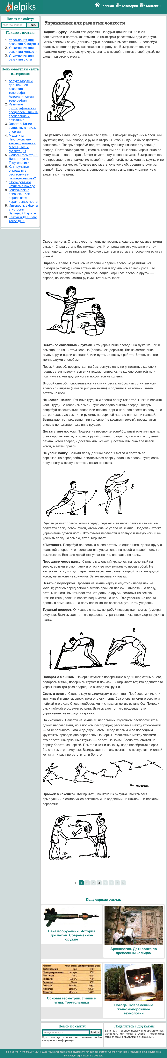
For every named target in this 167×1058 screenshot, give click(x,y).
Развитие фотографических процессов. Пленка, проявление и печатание (24, 112)
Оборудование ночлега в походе (22, 184)
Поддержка (154, 1051)
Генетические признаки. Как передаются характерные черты (23, 196)
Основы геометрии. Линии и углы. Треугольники (23, 159)
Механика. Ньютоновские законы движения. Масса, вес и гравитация (22, 143)
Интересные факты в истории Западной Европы (23, 209)
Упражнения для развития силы (21, 57)
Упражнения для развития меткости (23, 50)
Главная (107, 6)
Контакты (153, 6)
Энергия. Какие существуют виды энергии (23, 127)
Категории (130, 6)
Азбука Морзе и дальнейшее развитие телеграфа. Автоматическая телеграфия (21, 90)
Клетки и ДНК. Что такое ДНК (23, 219)
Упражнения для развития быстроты (24, 42)
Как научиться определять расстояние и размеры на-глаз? (22, 172)
